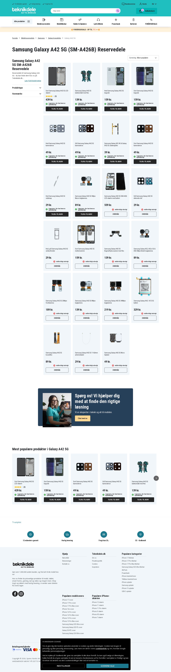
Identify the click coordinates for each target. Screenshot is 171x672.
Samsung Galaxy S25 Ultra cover (73, 624)
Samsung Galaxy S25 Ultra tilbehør (133, 567)
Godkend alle (107, 666)
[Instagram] (21, 593)
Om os (94, 558)
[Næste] (156, 478)
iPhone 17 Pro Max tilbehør (131, 564)
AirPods (124, 570)
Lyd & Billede (98, 21)
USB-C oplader (126, 591)
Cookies (95, 564)
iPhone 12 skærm (98, 602)
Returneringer (66, 561)
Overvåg (116, 214)
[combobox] (85, 10)
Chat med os (82, 418)
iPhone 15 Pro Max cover (70, 621)
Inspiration (95, 567)
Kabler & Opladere (80, 21)
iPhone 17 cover (67, 600)
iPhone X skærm (97, 611)
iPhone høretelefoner (129, 576)
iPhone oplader (127, 582)
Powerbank (116, 21)
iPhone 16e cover (68, 609)
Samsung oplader (128, 585)
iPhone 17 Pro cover (69, 603)
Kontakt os (65, 564)
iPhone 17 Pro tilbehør (129, 561)
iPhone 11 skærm (98, 605)
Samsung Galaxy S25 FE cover (72, 627)
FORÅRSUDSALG (151, 21)
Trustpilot (16, 522)
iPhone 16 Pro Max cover (70, 615)
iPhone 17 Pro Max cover (70, 606)
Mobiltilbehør (61, 21)
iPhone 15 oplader (128, 588)
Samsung (41, 38)
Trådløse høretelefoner (129, 579)
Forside (15, 38)
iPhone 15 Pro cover (69, 618)
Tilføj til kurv (57, 109)
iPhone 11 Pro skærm (99, 608)
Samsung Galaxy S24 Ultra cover (73, 633)
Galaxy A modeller (54, 38)
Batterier (133, 21)
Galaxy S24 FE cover (69, 630)
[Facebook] (15, 593)
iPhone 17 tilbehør (128, 558)
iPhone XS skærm (98, 614)
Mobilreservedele (43, 21)
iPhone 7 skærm (97, 617)
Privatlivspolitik (97, 561)
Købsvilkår (65, 558)
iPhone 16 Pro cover (69, 612)
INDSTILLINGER (63, 666)
